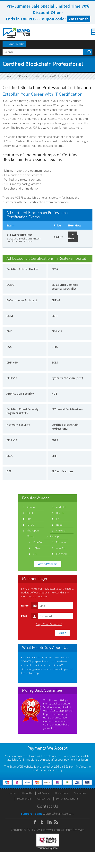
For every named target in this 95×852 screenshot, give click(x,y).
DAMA (36, 548)
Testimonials (24, 798)
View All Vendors (47, 564)
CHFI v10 (12, 362)
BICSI (30, 513)
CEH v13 (11, 440)
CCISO (10, 285)
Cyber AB (61, 554)
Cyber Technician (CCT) (67, 378)
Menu (89, 32)
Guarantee (80, 793)
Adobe (31, 507)
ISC (58, 519)
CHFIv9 (55, 300)
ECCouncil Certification (67, 409)
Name (25, 605)
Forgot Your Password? (49, 624)
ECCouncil (21, 76)
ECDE (9, 456)
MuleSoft (38, 542)
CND (9, 331)
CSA (9, 347)
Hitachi (60, 513)
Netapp (54, 536)
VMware (60, 530)
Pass (24, 616)
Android (60, 507)
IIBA (29, 519)
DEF (8, 471)
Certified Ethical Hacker (22, 269)
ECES (54, 362)
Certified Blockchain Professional (65, 426)
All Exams (43, 793)
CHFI (54, 456)
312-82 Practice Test (19, 234)
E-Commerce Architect (21, 300)
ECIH (54, 316)
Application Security (20, 393)
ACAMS (60, 548)
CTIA (54, 347)
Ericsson (61, 542)
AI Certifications (62, 471)
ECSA (54, 269)
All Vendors (61, 793)
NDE (54, 393)
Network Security (18, 424)
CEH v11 (56, 331)
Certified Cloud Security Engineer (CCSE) (22, 411)
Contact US (43, 798)
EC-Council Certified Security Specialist (64, 286)
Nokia (59, 524)
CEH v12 (11, 378)
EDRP (54, 440)
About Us (27, 793)
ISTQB (30, 524)
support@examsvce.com (58, 813)
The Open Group (33, 533)
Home (8, 76)
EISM (9, 316)
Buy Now (72, 236)
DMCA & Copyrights (67, 798)
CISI (35, 554)
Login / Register (16, 44)
